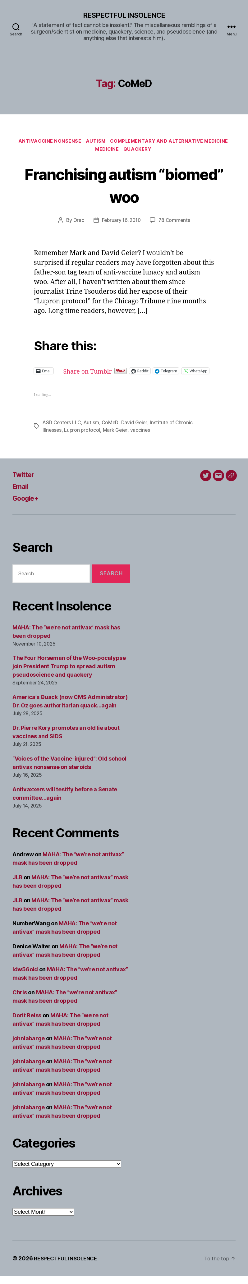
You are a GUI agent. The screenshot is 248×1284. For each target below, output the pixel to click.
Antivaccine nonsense (47, 142)
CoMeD (112, 430)
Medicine (107, 151)
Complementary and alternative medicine (172, 142)
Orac (77, 223)
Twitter (25, 482)
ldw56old (25, 977)
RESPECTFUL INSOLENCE (124, 15)
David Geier (136, 430)
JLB (17, 885)
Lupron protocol (83, 438)
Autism (95, 142)
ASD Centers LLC (62, 430)
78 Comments (175, 223)
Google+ (27, 506)
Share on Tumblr (110, 373)
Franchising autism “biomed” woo (124, 186)
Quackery (139, 151)
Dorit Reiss (26, 1023)
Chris (19, 1000)
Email (21, 494)
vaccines (141, 438)
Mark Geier (116, 438)
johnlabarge (28, 1046)
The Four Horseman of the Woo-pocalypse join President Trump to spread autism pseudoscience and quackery (69, 674)
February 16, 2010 (120, 223)
